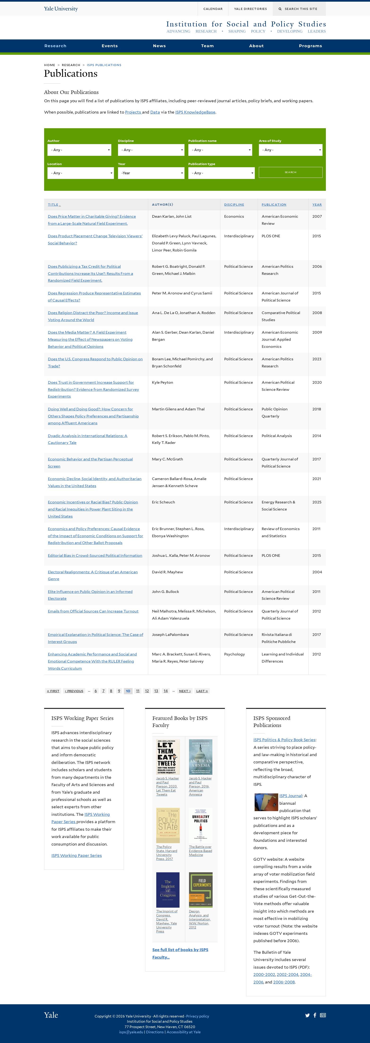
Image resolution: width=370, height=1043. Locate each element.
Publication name (202, 141)
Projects (133, 112)
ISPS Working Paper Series (76, 855)
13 (156, 691)
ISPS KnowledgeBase (195, 112)
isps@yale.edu (131, 1032)
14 (166, 691)
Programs (310, 45)
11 (137, 691)
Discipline (126, 141)
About (256, 45)
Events (110, 45)
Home (49, 65)
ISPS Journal (290, 795)
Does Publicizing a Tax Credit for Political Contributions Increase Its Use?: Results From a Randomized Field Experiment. (90, 273)
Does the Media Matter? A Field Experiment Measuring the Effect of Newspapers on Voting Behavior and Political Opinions (90, 339)
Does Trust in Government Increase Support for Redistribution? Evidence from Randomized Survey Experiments (93, 389)
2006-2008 (284, 982)
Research (55, 45)
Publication (274, 204)
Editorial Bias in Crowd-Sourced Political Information (95, 555)
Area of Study (270, 141)
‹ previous (74, 691)
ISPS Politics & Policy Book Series (284, 739)
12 (147, 691)
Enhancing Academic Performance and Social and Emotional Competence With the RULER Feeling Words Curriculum (92, 661)
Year (121, 164)
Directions (155, 1032)
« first (53, 691)
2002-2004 (288, 974)
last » (202, 691)
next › (185, 691)
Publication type (201, 164)
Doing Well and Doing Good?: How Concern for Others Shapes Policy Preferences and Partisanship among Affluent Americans (93, 416)
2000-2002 (264, 974)
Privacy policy (197, 1016)
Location (54, 164)
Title (54, 204)
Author (53, 141)
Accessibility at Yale (184, 1032)
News (159, 45)
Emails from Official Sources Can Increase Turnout (93, 611)
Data (155, 112)
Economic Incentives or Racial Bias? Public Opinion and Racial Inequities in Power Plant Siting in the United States (93, 509)
